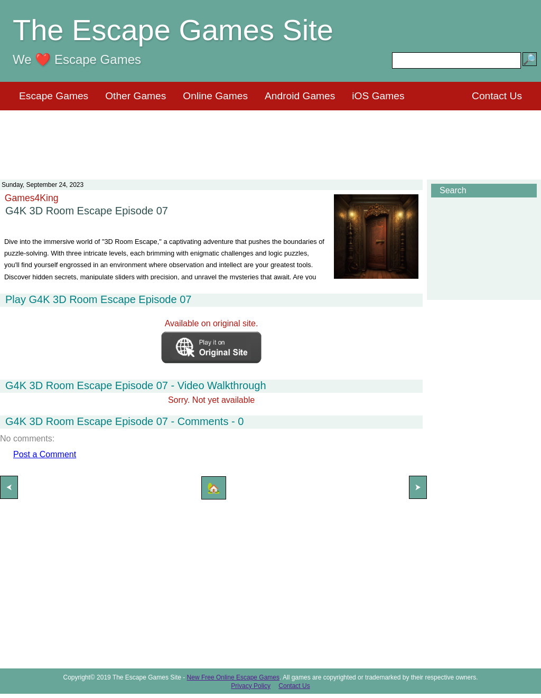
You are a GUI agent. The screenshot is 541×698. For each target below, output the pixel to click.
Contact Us (497, 95)
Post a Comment (44, 454)
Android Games (300, 95)
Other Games (135, 95)
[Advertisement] (270, 138)
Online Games (215, 95)
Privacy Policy (250, 686)
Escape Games (53, 95)
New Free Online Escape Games (233, 677)
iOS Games (378, 95)
